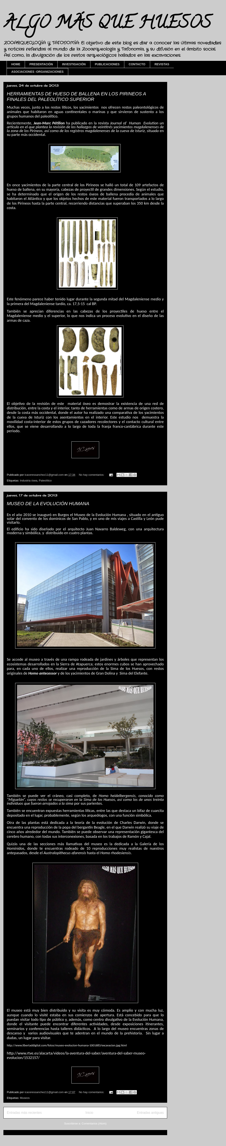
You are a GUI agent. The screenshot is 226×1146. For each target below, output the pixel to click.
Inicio (89, 1112)
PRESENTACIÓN (41, 64)
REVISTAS (162, 64)
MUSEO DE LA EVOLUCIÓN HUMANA (48, 503)
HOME (15, 64)
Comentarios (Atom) (94, 1123)
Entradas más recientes (24, 1112)
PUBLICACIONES (107, 64)
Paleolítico (45, 480)
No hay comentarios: (92, 474)
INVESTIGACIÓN (73, 64)
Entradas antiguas (150, 1112)
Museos (25, 1097)
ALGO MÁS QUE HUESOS (107, 24)
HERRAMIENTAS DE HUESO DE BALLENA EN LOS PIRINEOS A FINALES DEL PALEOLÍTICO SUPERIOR (76, 96)
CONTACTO (137, 64)
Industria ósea (28, 480)
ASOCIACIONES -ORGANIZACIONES (37, 71)
